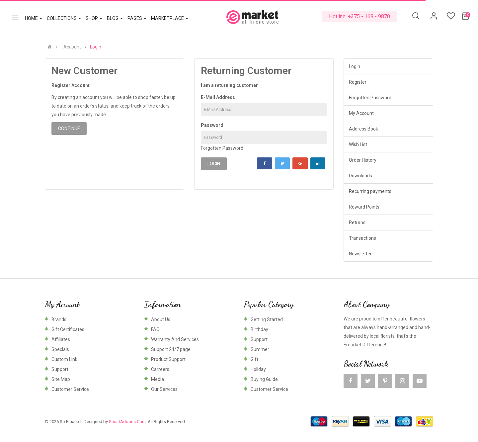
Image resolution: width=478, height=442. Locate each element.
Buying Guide (264, 379)
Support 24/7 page (171, 349)
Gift (254, 359)
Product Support (168, 359)
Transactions (362, 238)
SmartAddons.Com (127, 421)
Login (95, 46)
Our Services (164, 389)
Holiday (258, 369)
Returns (357, 222)
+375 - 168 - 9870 (369, 16)
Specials (60, 349)
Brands (58, 319)
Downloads (360, 175)
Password (212, 125)
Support (59, 369)
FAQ (155, 329)
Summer (260, 349)
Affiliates (60, 339)
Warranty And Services (175, 339)
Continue (69, 128)
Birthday (259, 329)
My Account (361, 113)
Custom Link (64, 359)
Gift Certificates (67, 329)
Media (157, 379)
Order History (362, 160)
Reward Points (364, 207)
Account (72, 46)
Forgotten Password (222, 148)
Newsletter (360, 253)
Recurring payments (370, 191)
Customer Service (70, 389)
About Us (160, 319)
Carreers (160, 369)
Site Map (60, 379)
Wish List (358, 144)
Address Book (363, 129)
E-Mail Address (218, 97)
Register (357, 82)
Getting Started (267, 319)
